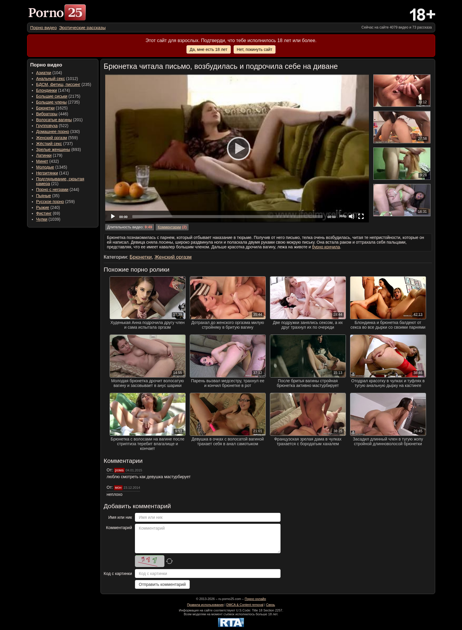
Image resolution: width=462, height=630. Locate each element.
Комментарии (169, 227)
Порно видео (43, 27)
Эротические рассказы (82, 27)
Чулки (41, 219)
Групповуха (47, 125)
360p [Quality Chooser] (342, 216)
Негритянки (47, 173)
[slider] (227, 216)
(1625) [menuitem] (52, 108)
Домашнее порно (52, 131)
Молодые (45, 167)
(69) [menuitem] (48, 213)
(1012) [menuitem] (57, 78)
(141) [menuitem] (52, 173)
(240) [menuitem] (48, 207)
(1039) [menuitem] (48, 219)
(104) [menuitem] (49, 72)
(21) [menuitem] (60, 181)
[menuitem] (43, 27)
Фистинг (44, 213)
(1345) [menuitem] (51, 167)
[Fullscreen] (361, 216)
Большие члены (51, 102)
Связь (270, 604)
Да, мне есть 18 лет (208, 49)
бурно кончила (326, 247)
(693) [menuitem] (58, 149)
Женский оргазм (51, 137)
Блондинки (46, 90)
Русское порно (50, 201)
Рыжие (42, 207)
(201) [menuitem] (59, 119)
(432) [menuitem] (47, 161)
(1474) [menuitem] (53, 90)
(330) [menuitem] (58, 131)
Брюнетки (45, 108)
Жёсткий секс (49, 143)
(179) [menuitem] (49, 155)
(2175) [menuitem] (58, 96)
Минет (42, 161)
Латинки (44, 155)
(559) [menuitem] (57, 137)
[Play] (237, 148)
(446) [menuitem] (52, 114)
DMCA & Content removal (244, 604)
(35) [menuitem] (48, 195)
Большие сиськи (51, 96)
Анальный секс (50, 78)
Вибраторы (46, 114)
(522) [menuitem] (52, 125)
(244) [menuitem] (57, 189)
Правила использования (205, 604)
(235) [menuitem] (63, 84)
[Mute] (351, 216)
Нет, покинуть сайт (255, 49)
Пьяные (43, 195)
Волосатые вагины (54, 119)
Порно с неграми (52, 189)
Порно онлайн (255, 599)
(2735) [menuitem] (58, 102)
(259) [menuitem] (55, 201)
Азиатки (43, 72)
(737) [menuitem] (54, 143)
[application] (237, 148)
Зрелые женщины (53, 149)
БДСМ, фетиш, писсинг (58, 84)
